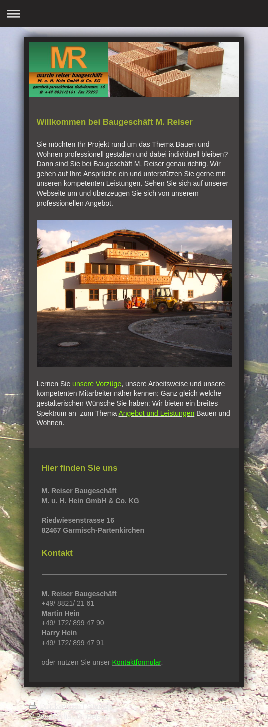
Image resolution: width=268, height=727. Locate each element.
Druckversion (56, 706)
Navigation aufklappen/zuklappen (134, 13)
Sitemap (99, 706)
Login (230, 706)
